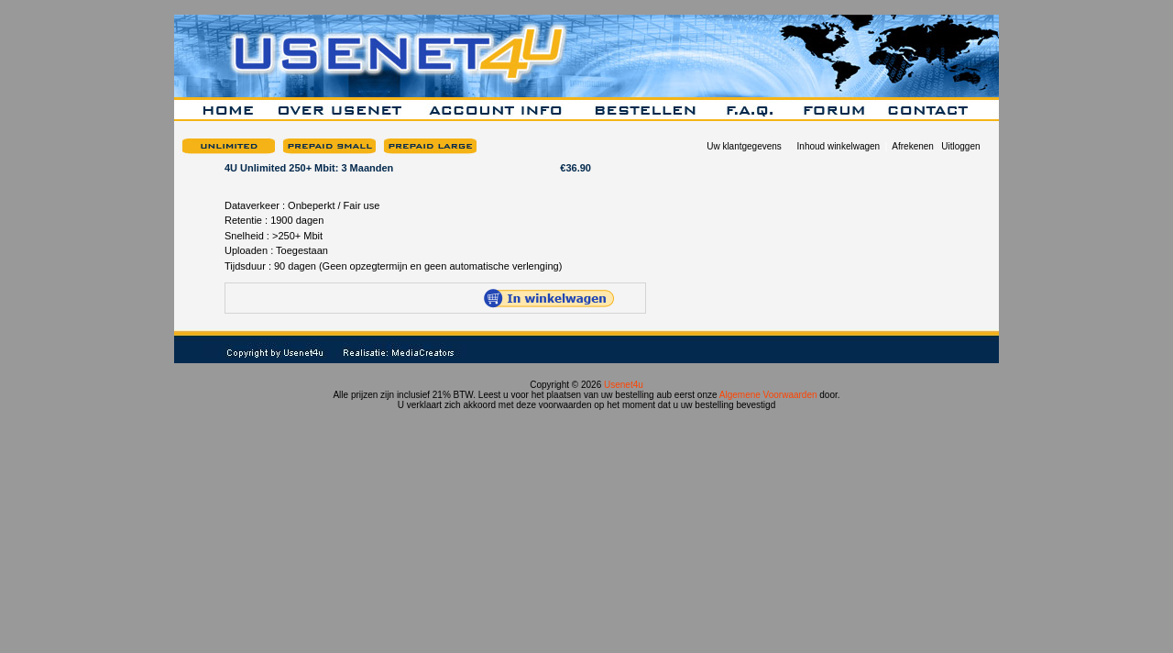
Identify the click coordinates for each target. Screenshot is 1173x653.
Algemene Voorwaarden (768, 395)
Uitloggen (960, 146)
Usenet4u (623, 385)
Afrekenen (913, 146)
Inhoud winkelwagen (839, 146)
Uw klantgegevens (744, 146)
